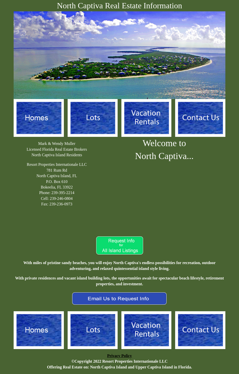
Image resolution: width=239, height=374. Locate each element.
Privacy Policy (119, 356)
